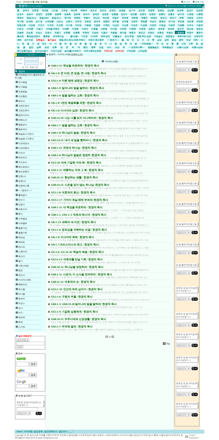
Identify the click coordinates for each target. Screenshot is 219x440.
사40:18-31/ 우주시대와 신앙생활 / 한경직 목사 (78, 319)
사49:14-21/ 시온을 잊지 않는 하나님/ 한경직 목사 (80, 184)
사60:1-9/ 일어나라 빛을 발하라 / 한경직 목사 (77, 88)
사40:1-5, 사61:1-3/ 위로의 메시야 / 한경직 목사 (78, 214)
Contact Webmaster (194, 436)
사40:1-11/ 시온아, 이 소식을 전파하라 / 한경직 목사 (81, 274)
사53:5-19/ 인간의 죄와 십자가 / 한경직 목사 (77, 289)
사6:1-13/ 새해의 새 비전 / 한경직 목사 (73, 222)
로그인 (25, 67)
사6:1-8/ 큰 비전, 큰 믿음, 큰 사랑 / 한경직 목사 (78, 73)
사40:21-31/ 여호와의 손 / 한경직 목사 (73, 281)
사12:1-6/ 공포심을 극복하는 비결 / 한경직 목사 (79, 229)
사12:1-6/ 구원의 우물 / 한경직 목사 (72, 296)
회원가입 (34, 67)
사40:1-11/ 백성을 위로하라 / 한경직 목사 (75, 65)
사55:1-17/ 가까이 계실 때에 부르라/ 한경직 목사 (79, 199)
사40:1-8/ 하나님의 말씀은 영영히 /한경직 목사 (78, 155)
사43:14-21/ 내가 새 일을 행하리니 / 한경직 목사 (79, 140)
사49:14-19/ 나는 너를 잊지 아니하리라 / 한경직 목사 (82, 118)
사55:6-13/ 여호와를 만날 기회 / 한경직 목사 (77, 259)
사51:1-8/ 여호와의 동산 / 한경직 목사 (73, 192)
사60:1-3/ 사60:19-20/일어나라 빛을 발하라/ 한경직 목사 (84, 304)
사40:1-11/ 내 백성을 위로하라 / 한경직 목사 (77, 207)
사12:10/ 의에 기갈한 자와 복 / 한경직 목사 (76, 162)
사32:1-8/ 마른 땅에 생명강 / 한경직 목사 (75, 80)
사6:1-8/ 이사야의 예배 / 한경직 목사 (72, 237)
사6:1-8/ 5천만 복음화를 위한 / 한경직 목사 (76, 102)
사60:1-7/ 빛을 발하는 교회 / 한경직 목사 (75, 125)
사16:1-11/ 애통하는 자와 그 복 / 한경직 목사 (77, 170)
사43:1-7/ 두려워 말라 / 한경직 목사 (72, 326)
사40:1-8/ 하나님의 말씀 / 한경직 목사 (73, 132)
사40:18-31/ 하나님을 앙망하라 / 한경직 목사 (77, 267)
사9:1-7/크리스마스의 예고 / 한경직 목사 (75, 244)
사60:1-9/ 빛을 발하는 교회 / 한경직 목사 (75, 95)
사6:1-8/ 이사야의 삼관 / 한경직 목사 (72, 110)
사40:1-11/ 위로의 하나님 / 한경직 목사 (73, 147)
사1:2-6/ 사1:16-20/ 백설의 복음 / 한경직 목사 (77, 252)
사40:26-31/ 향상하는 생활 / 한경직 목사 (74, 177)
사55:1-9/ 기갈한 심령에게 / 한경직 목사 (74, 311)
